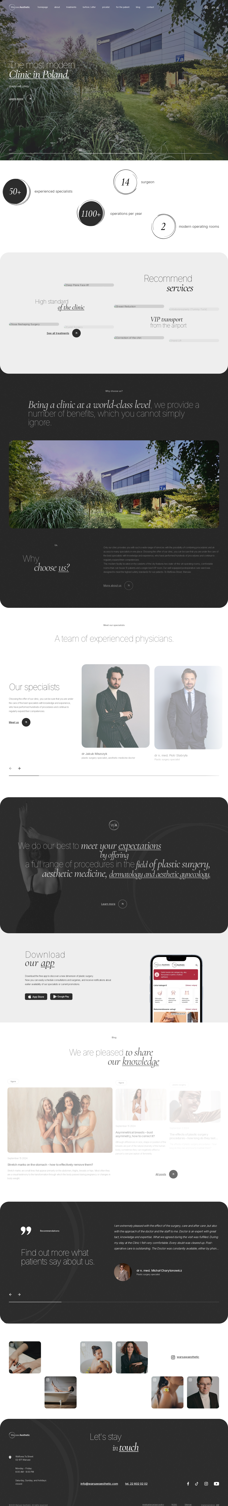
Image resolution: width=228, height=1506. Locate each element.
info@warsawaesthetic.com (99, 1484)
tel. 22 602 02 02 (136, 1484)
